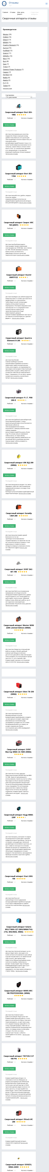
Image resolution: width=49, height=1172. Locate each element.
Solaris (5, 53)
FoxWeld (6, 50)
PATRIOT (6, 75)
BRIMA (5, 42)
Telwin (5, 86)
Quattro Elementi (9, 45)
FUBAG (5, 37)
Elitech (5, 40)
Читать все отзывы (12, 154)
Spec (4, 64)
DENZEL (6, 56)
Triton (5, 67)
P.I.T (4, 83)
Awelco (5, 80)
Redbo (5, 78)
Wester (5, 34)
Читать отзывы (9, 125)
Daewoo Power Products (12, 69)
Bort (4, 61)
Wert (5, 59)
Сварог (5, 72)
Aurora (5, 48)
